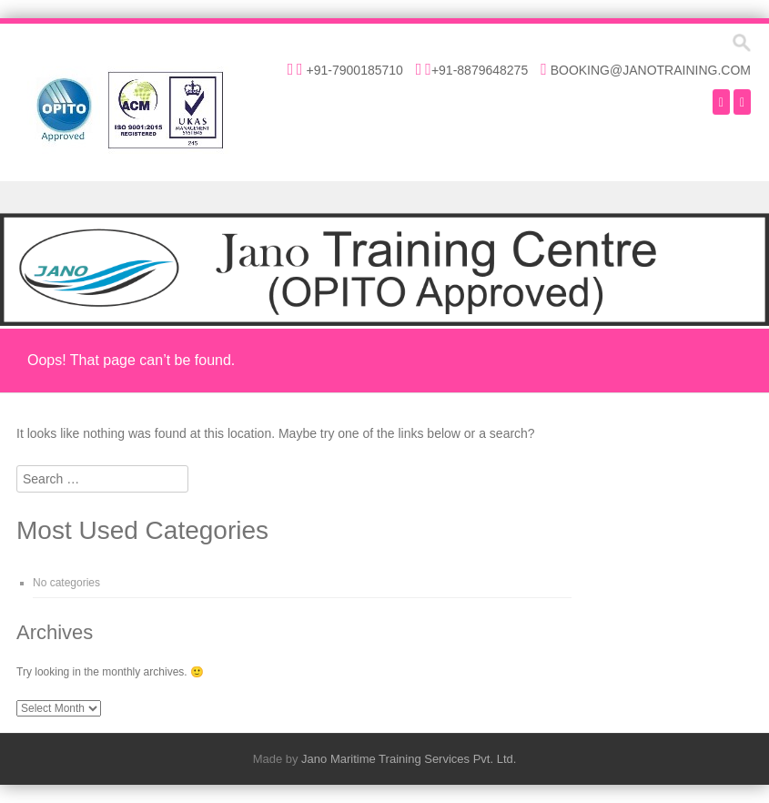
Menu (384, 197)
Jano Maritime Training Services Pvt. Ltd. (408, 759)
